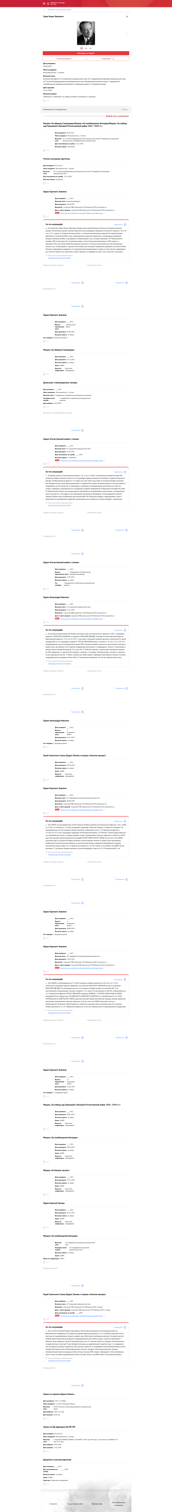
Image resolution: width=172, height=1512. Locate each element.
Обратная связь (96, 1504)
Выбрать (125, 109)
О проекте (53, 1504)
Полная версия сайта (75, 1504)
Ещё (45, 101)
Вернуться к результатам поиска (59, 9)
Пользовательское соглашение (118, 1503)
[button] (81, 48)
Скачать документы (64, 58)
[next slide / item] (127, 33)
